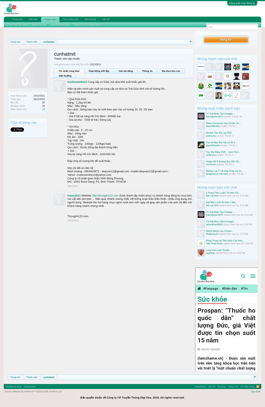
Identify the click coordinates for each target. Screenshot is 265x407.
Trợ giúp (221, 386)
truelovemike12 (77, 81)
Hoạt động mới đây (99, 71)
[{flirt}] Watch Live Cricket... (219, 231)
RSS (257, 386)
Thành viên (50, 19)
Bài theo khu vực (171, 71)
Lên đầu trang (247, 386)
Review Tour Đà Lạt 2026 (218, 132)
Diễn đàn (33, 19)
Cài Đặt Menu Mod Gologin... (220, 221)
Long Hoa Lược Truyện (217, 250)
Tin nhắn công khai (69, 71)
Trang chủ (17, 19)
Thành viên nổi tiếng (17, 24)
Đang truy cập (39, 24)
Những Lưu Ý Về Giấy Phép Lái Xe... (224, 171)
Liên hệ (106, 19)
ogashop (210, 253)
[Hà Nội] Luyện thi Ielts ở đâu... (221, 202)
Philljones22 (212, 234)
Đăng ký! (226, 39)
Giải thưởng (65, 76)
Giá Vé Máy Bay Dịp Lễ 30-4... (221, 142)
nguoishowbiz (213, 145)
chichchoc (211, 164)
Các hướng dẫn (70, 19)
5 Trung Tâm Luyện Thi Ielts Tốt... (223, 192)
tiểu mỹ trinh (212, 195)
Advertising (90, 19)
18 (43, 109)
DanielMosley (213, 126)
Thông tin (147, 71)
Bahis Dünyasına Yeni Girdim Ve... (223, 123)
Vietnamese (30, 386)
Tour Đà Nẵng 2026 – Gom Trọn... (223, 152)
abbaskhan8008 (214, 224)
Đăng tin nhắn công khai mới (88, 24)
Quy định (255, 391)
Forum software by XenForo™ (33, 391)
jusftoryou (211, 136)
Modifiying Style (14, 386)
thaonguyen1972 (214, 116)
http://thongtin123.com (105, 195)
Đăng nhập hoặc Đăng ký (242, 3)
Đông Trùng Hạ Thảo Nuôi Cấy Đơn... (225, 240)
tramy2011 (74, 195)
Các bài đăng (126, 71)
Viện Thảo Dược (214, 243)
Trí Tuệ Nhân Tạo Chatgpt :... (220, 113)
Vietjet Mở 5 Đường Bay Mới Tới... (223, 161)
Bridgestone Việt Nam (217, 174)
